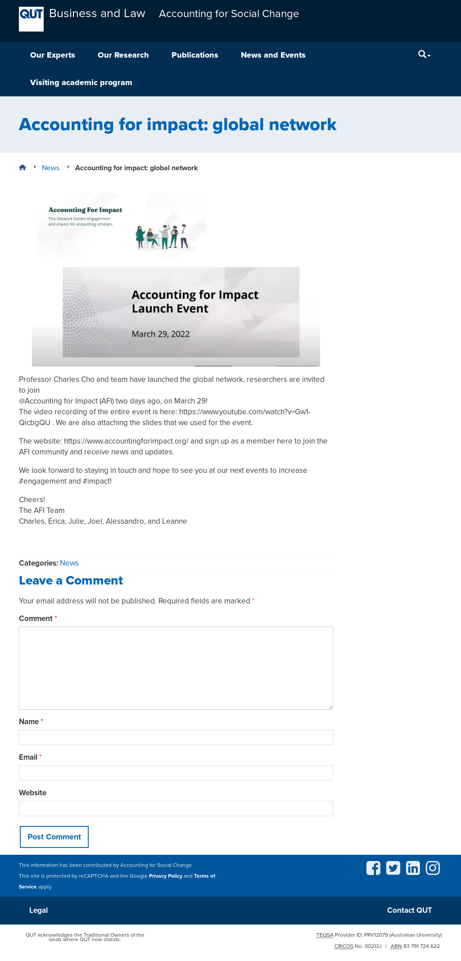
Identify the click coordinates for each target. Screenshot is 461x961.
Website (32, 793)
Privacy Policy (165, 876)
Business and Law (97, 13)
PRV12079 (376, 935)
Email (30, 757)
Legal (38, 910)
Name (31, 721)
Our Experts (52, 55)
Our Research (123, 55)
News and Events (273, 55)
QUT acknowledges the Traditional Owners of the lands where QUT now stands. (85, 937)
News (69, 563)
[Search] (424, 55)
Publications (195, 55)
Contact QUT (409, 910)
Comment (38, 618)
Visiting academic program (81, 82)
